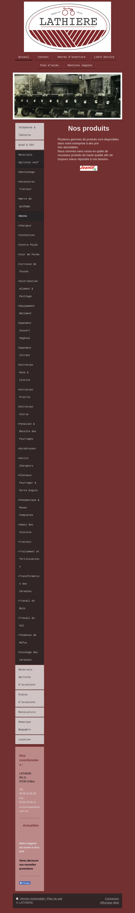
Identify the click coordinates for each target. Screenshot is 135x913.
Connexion (112, 898)
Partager (25, 883)
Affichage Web (109, 902)
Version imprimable (30, 898)
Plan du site (54, 898)
